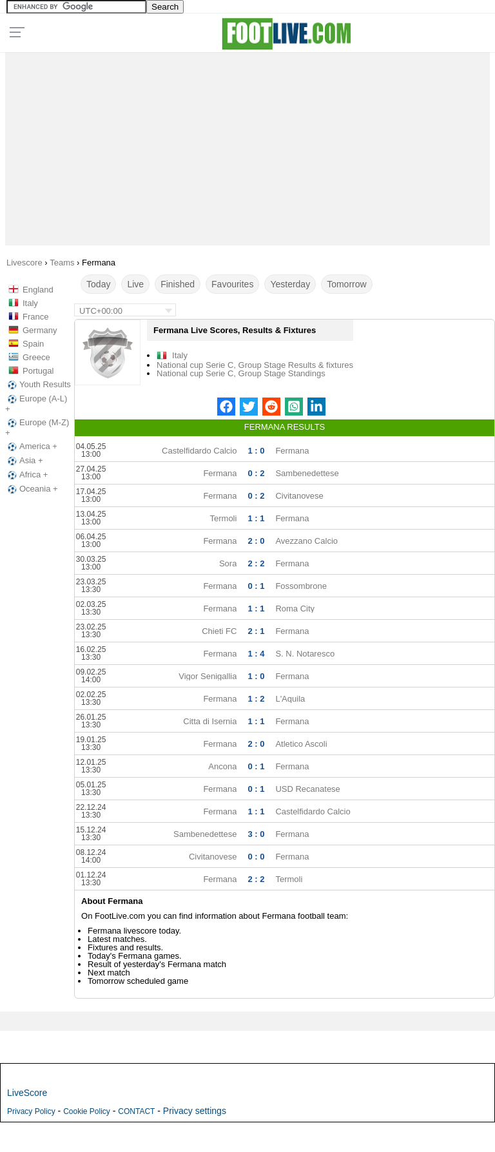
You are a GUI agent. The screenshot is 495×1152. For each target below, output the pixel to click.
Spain (33, 344)
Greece (36, 357)
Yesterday (290, 284)
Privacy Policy (31, 1111)
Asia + (24, 461)
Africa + (26, 475)
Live (135, 284)
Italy (30, 303)
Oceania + (31, 489)
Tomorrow (346, 284)
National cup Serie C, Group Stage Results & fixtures (255, 365)
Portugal (38, 371)
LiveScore (27, 1093)
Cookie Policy (86, 1111)
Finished (177, 284)
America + (31, 446)
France (35, 317)
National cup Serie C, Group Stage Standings (241, 373)
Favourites (232, 284)
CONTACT (136, 1111)
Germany (40, 330)
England (38, 289)
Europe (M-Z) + (37, 427)
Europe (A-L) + (36, 404)
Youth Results (38, 384)
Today (98, 284)
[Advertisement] (247, 145)
